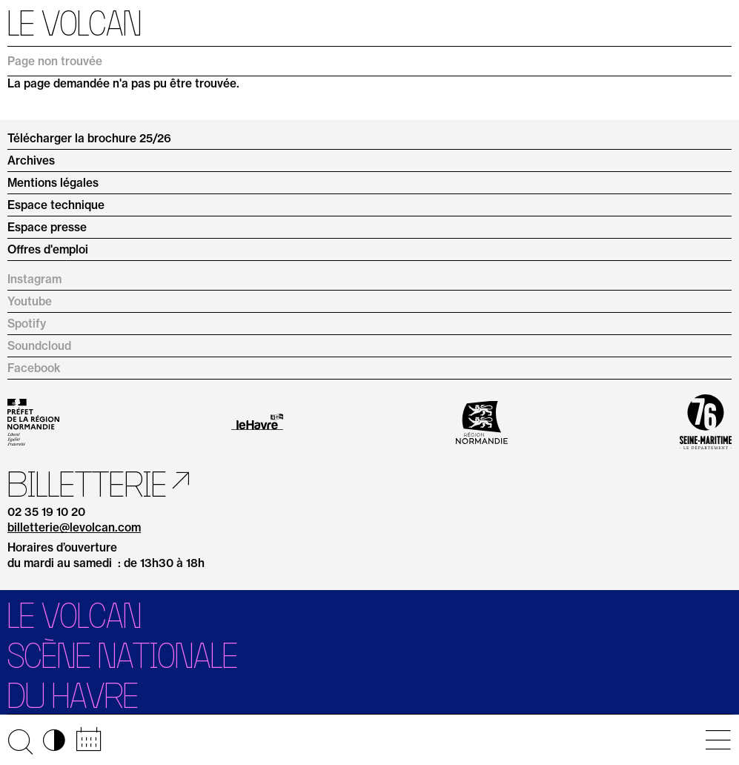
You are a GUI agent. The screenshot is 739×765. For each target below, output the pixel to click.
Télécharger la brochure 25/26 (89, 138)
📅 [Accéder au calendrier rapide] (88, 740)
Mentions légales (53, 183)
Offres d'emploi (47, 249)
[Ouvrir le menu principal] (718, 740)
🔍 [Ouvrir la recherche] (20, 740)
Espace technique (56, 205)
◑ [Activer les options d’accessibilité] (54, 740)
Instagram (34, 279)
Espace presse (47, 227)
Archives (31, 160)
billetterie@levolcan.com (74, 528)
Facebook (34, 368)
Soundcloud (39, 346)
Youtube (29, 301)
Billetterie (87, 484)
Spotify (26, 324)
